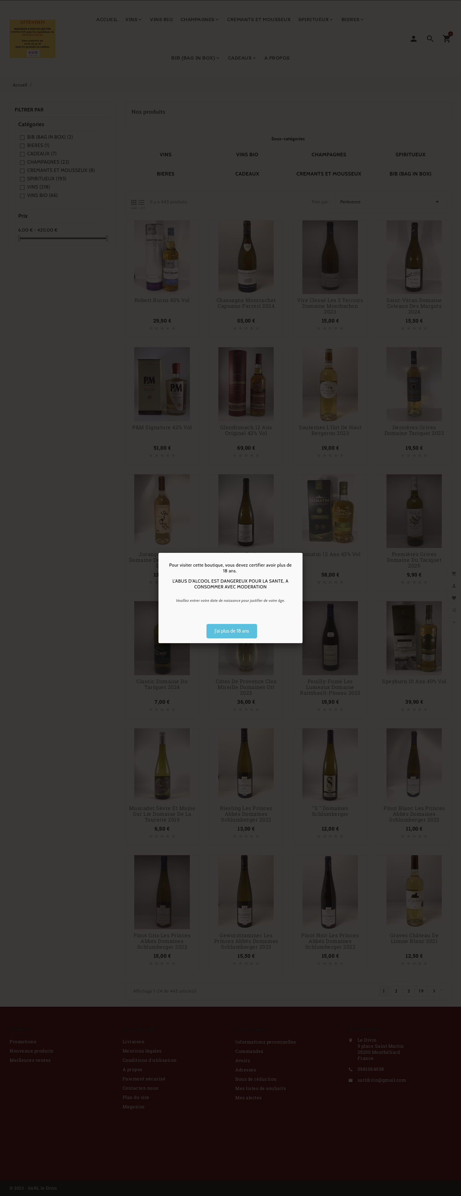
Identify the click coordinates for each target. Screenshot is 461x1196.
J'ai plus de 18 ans (231, 631)
